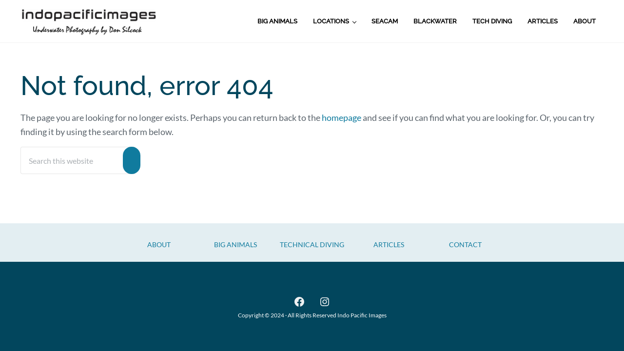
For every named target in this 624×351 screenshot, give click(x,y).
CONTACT (465, 244)
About (159, 244)
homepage (341, 117)
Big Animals (235, 244)
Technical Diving (312, 244)
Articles (388, 244)
